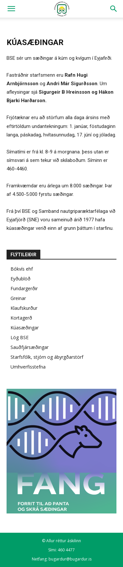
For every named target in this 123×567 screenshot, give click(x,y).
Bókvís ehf (21, 269)
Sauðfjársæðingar (29, 347)
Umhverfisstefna (28, 367)
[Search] (114, 9)
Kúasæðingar (24, 327)
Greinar (18, 298)
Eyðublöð (20, 279)
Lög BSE (19, 337)
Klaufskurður (23, 308)
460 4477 (66, 550)
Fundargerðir (24, 288)
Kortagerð (21, 318)
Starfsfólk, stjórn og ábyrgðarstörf (46, 357)
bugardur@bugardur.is (70, 559)
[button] (11, 9)
